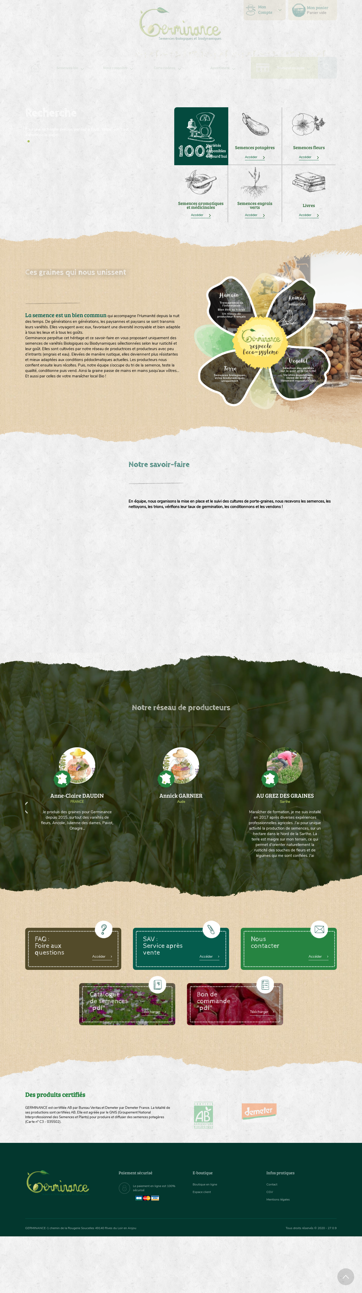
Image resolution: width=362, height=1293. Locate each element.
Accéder (255, 157)
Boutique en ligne (290, 67)
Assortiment (220, 67)
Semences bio (67, 67)
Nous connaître (115, 67)
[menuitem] (312, 10)
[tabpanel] (77, 122)
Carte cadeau (164, 67)
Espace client (203, 1193)
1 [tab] (28, 141)
